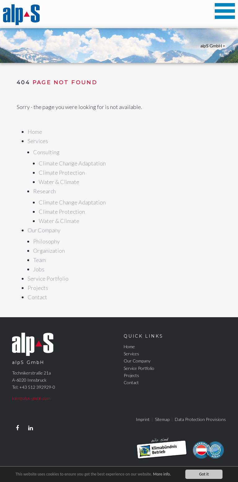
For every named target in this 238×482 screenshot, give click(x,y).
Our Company (137, 360)
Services (131, 353)
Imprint (143, 419)
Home (129, 346)
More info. (162, 474)
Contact (131, 382)
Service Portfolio (139, 368)
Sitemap (162, 419)
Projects (131, 375)
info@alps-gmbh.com (31, 398)
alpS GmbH (211, 45)
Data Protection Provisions (200, 419)
